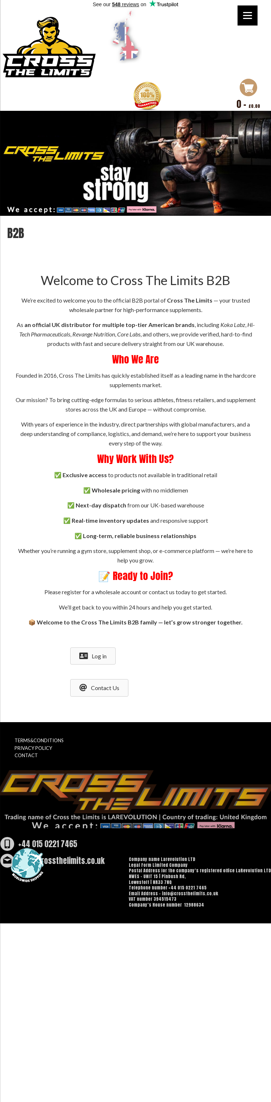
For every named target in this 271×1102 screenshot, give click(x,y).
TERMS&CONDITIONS (39, 740)
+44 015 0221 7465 (47, 844)
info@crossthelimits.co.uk (61, 861)
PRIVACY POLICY (33, 748)
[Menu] (248, 15)
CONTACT (26, 755)
